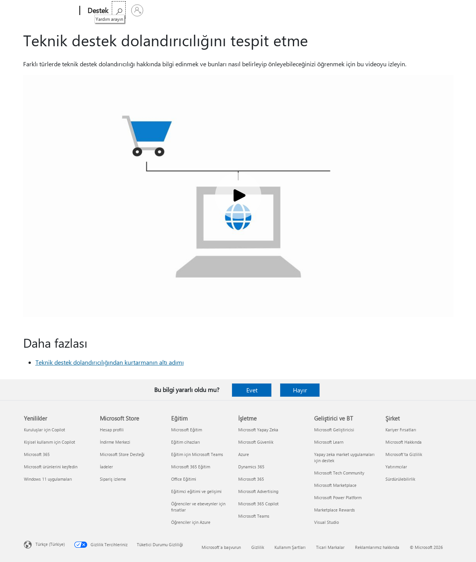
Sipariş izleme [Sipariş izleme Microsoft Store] (113, 479)
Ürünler (186, 10)
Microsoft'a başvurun (221, 547)
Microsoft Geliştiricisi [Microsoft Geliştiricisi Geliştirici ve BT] (334, 429)
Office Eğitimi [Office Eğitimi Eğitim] (183, 479)
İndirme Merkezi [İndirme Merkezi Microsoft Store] (115, 442)
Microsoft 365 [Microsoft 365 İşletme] (251, 479)
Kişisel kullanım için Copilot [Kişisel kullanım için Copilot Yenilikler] (49, 442)
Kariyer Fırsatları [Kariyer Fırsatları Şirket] (400, 429)
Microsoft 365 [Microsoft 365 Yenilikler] (37, 454)
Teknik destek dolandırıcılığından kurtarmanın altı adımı (109, 362)
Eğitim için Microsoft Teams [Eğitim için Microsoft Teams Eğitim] (197, 454)
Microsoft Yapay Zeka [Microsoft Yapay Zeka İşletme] (258, 429)
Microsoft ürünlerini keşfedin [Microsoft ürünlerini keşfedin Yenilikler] (50, 466)
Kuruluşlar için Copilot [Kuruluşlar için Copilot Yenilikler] (44, 429)
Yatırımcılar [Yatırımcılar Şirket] (396, 466)
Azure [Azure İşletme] (243, 454)
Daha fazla (253, 10)
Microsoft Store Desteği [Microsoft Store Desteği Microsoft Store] (122, 454)
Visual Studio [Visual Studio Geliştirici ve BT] (326, 522)
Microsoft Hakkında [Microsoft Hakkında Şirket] (403, 442)
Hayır (300, 390)
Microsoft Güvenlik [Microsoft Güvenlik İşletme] (255, 442)
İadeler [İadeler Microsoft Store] (106, 466)
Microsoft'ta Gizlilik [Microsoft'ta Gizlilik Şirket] (403, 454)
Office (161, 10)
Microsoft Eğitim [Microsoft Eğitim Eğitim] (186, 429)
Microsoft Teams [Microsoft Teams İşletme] (253, 516)
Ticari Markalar (330, 547)
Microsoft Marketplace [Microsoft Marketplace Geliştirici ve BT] (335, 485)
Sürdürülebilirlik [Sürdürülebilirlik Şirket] (400, 479)
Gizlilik (257, 547)
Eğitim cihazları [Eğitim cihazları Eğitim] (185, 442)
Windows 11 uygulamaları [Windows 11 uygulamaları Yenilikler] (48, 479)
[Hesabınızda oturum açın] (443, 10)
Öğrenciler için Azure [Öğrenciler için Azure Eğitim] (190, 522)
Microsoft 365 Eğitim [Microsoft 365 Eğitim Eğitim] (190, 466)
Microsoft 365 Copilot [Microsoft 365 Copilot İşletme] (258, 503)
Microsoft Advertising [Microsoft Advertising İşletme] (258, 491)
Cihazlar (218, 10)
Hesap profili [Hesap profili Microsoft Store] (112, 429)
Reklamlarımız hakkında (377, 547)
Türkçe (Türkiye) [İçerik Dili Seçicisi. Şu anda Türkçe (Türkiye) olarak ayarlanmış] (50, 544)
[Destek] (97, 10)
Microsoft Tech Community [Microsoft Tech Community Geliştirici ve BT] (339, 473)
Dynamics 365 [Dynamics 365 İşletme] (251, 466)
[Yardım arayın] (424, 10)
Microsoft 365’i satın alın (309, 10)
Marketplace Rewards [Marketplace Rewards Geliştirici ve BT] (334, 510)
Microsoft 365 (130, 10)
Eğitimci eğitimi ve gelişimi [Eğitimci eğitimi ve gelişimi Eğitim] (196, 491)
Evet (251, 390)
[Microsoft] (50, 10)
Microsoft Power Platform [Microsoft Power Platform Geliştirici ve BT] (338, 497)
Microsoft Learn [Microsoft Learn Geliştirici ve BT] (328, 442)
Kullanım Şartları (290, 547)
